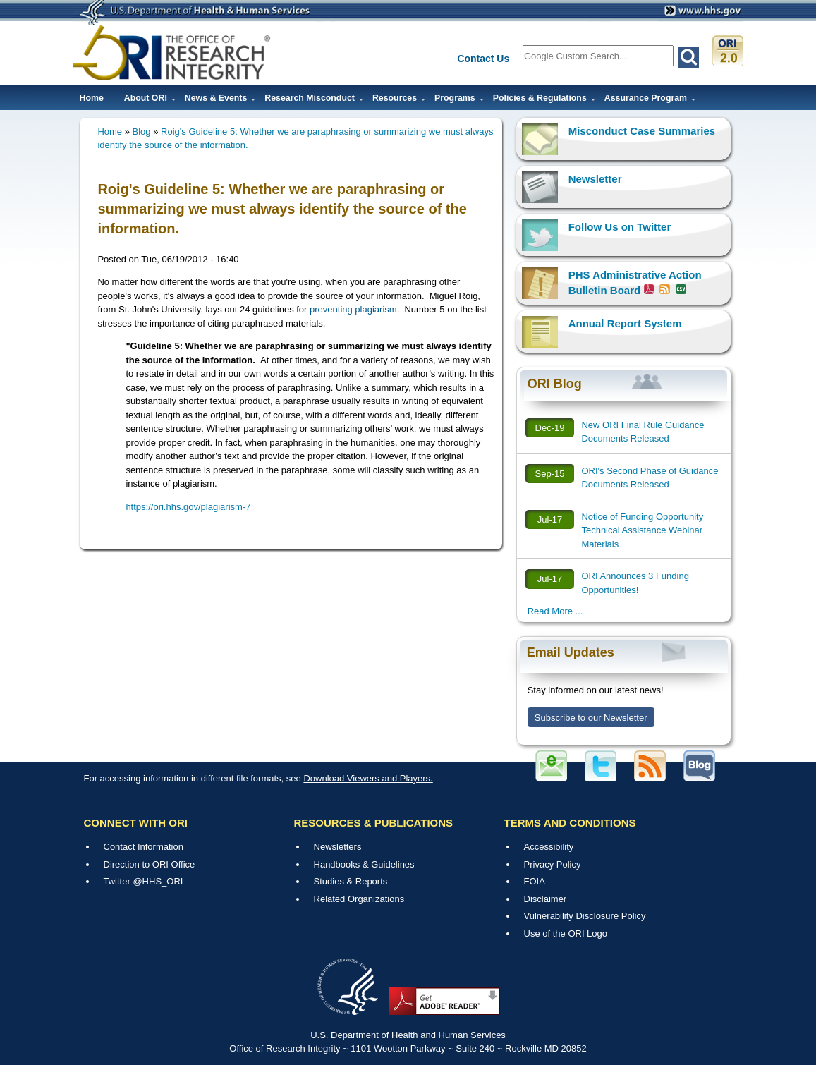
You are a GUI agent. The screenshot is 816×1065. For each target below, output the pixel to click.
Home (92, 98)
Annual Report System (625, 323)
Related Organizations (359, 899)
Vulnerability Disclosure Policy (585, 916)
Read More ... (555, 611)
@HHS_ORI (158, 881)
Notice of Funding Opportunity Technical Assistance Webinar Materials (642, 530)
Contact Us (483, 58)
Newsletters (338, 846)
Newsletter (595, 179)
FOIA (534, 881)
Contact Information (143, 846)
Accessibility (549, 846)
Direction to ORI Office (149, 864)
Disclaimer (545, 899)
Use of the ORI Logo (566, 933)
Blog (142, 131)
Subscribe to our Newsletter (591, 717)
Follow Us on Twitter (619, 227)
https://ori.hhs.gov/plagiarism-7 (188, 506)
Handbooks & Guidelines (364, 864)
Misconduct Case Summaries (641, 131)
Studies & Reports (351, 881)
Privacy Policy (552, 864)
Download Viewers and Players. (367, 778)
